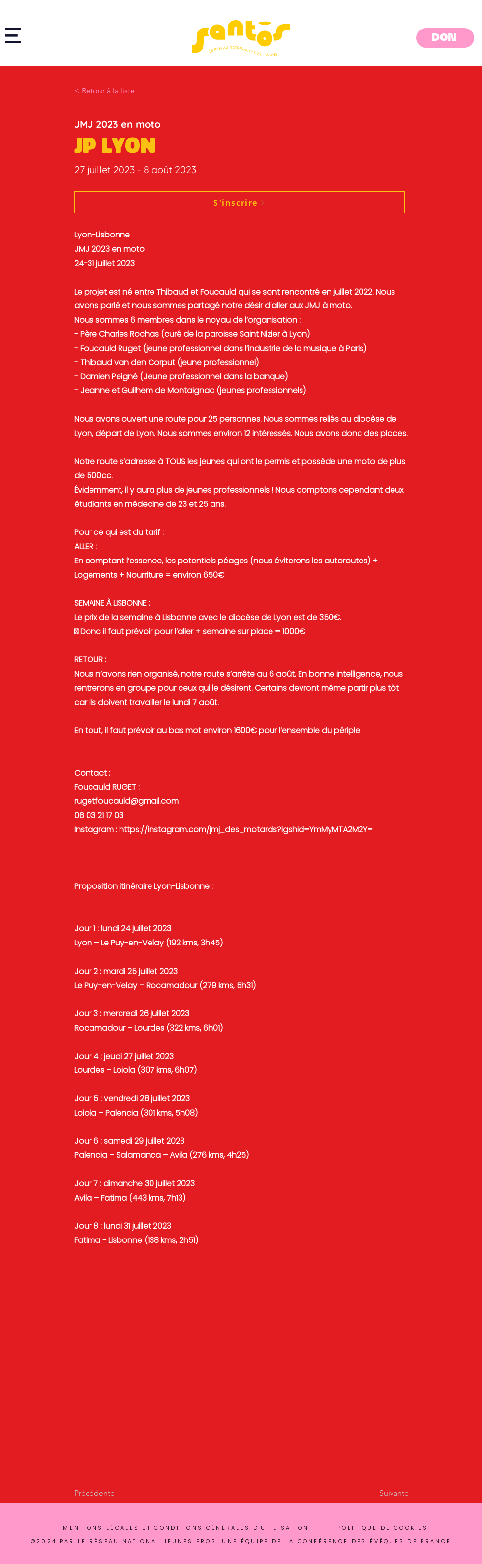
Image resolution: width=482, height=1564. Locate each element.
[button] (13, 35)
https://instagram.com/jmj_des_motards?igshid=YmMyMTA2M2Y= (246, 829)
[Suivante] (384, 1493)
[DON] (445, 38)
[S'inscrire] (239, 202)
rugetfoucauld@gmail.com (126, 801)
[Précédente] (106, 1493)
